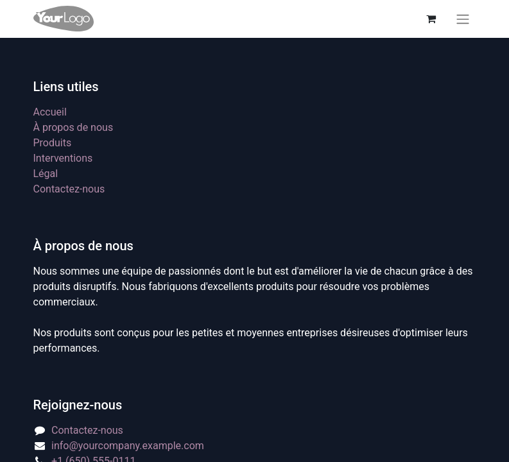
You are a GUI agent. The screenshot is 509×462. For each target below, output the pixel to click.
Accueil (50, 112)
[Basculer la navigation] (462, 19)
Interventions (63, 158)
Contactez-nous (69, 189)
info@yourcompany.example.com (127, 446)
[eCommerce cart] (431, 18)
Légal (45, 173)
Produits (52, 143)
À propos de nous (73, 127)
